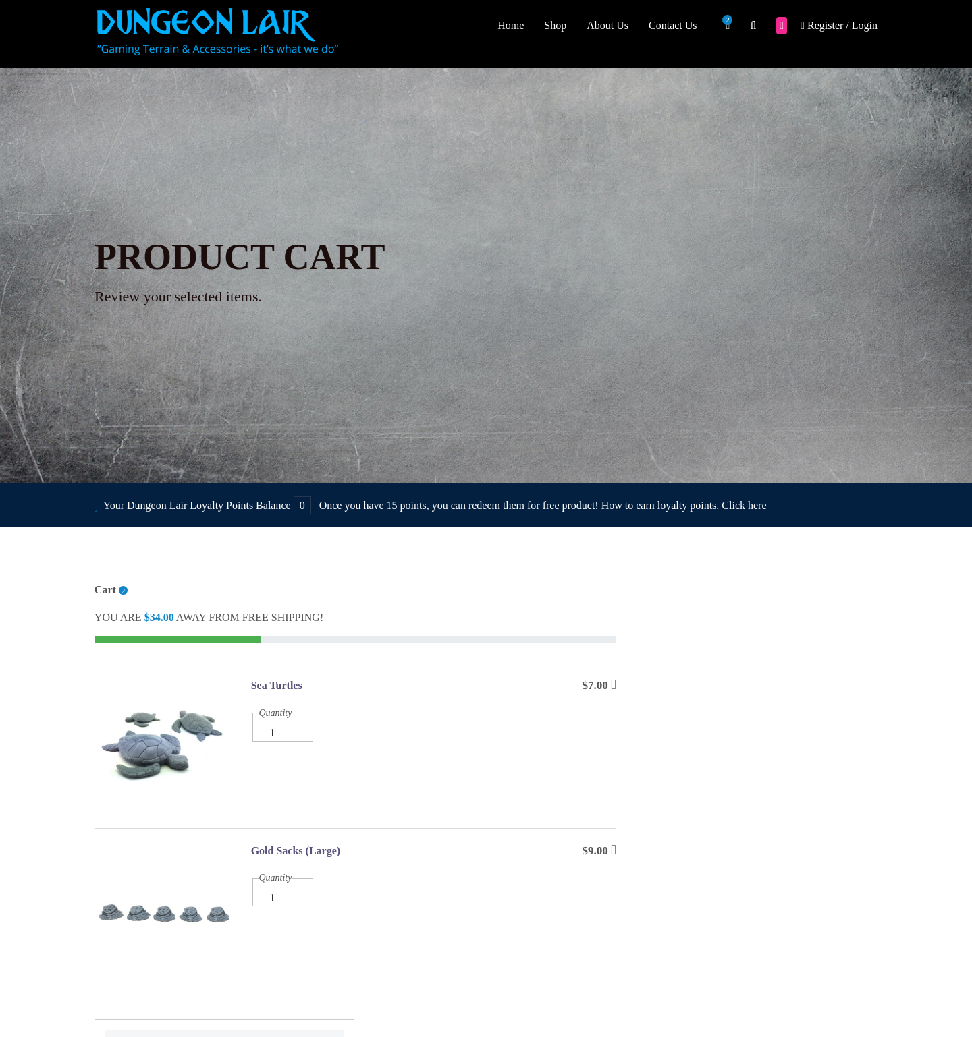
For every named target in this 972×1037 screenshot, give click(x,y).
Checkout (755, 695)
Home (510, 25)
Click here (744, 506)
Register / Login (839, 25)
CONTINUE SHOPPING (756, 785)
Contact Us (673, 25)
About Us (607, 25)
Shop (555, 25)
